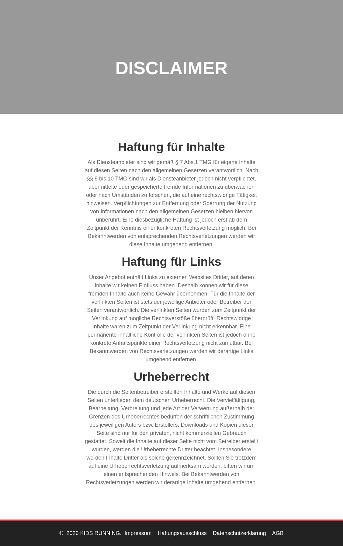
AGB (278, 533)
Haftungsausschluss (182, 533)
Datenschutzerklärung (239, 533)
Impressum (138, 533)
